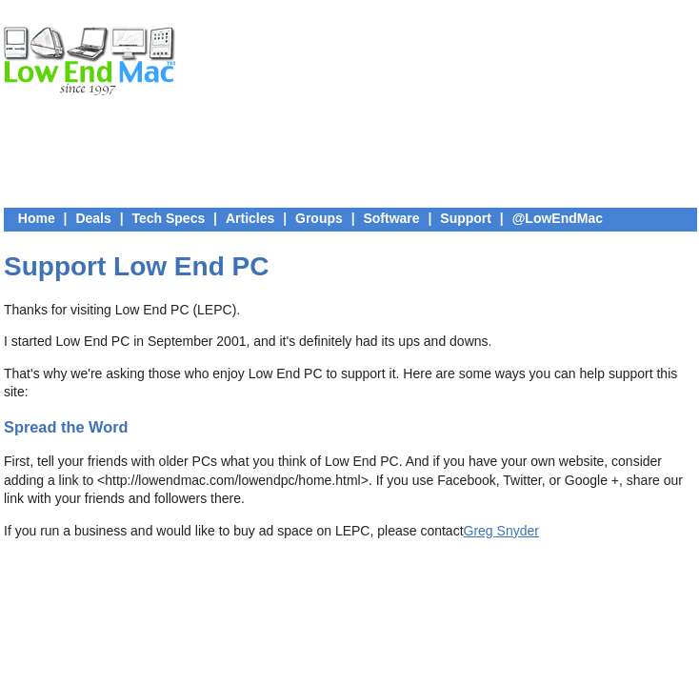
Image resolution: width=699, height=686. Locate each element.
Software (391, 218)
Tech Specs (168, 218)
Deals (92, 218)
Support (465, 218)
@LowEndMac (557, 218)
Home (36, 218)
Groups (319, 218)
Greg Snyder (501, 530)
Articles (250, 218)
